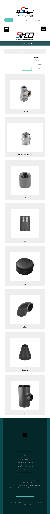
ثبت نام (24, 43)
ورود (29, 43)
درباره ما (25, 456)
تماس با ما (25, 459)
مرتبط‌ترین (40, 64)
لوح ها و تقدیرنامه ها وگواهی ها (25, 466)
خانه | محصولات (25, 51)
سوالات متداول (25, 469)
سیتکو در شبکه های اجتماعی (25, 463)
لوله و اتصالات (35, 60)
